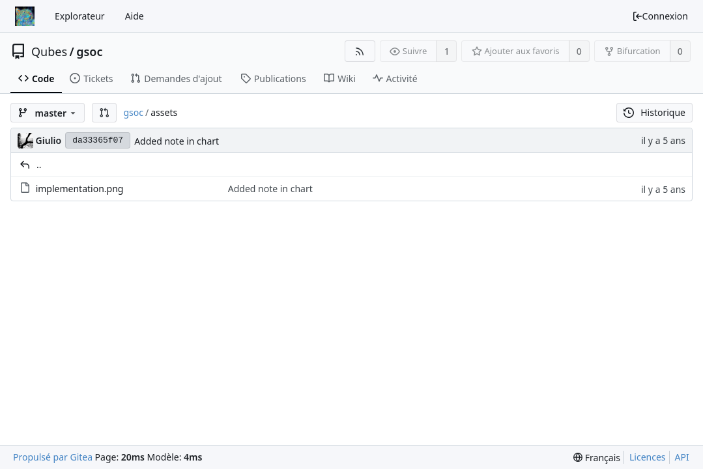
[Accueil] (25, 16)
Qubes (49, 51)
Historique (654, 112)
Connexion (660, 16)
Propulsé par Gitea (53, 457)
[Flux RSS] (360, 51)
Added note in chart (176, 141)
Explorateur (80, 16)
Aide (134, 16)
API (682, 457)
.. (39, 164)
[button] (104, 112)
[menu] (596, 457)
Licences (647, 457)
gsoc (89, 51)
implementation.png (80, 188)
